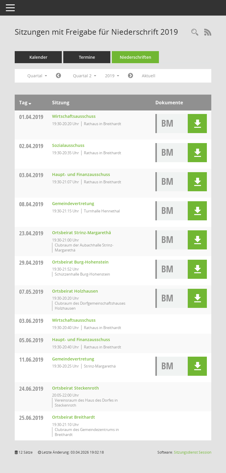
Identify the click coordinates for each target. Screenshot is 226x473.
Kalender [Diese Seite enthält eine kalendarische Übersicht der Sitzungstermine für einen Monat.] (38, 57)
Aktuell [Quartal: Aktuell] (148, 75)
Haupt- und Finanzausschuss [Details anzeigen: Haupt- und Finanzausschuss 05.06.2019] (81, 339)
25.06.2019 (31, 418)
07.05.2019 (31, 292)
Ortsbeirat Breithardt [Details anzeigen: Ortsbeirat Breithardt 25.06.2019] (73, 417)
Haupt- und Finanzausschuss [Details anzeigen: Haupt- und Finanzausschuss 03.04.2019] (81, 174)
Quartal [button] (37, 75)
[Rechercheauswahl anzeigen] (194, 32)
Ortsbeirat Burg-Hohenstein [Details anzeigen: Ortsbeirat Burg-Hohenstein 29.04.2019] (80, 262)
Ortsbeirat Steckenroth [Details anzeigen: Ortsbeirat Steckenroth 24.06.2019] (75, 388)
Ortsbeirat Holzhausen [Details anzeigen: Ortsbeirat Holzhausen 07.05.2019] (75, 291)
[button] (197, 123)
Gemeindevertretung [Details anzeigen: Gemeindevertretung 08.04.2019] (73, 203)
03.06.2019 (31, 321)
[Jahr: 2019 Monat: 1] (58, 76)
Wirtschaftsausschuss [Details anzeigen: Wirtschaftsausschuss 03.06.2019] (74, 320)
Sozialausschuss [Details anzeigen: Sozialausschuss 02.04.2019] (68, 145)
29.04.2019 (31, 262)
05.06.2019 (31, 340)
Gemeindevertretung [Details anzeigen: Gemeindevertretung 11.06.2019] (73, 359)
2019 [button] (112, 75)
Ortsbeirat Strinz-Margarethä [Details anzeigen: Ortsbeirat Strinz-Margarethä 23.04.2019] (81, 232)
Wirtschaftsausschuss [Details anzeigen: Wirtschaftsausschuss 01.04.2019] (74, 116)
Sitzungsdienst (192, 452)
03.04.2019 (31, 175)
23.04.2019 (31, 233)
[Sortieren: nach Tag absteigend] (30, 102)
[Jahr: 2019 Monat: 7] (130, 76)
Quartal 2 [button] (84, 75)
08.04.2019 (31, 204)
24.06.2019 (31, 389)
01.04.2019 (31, 117)
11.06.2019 (31, 359)
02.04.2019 (31, 146)
